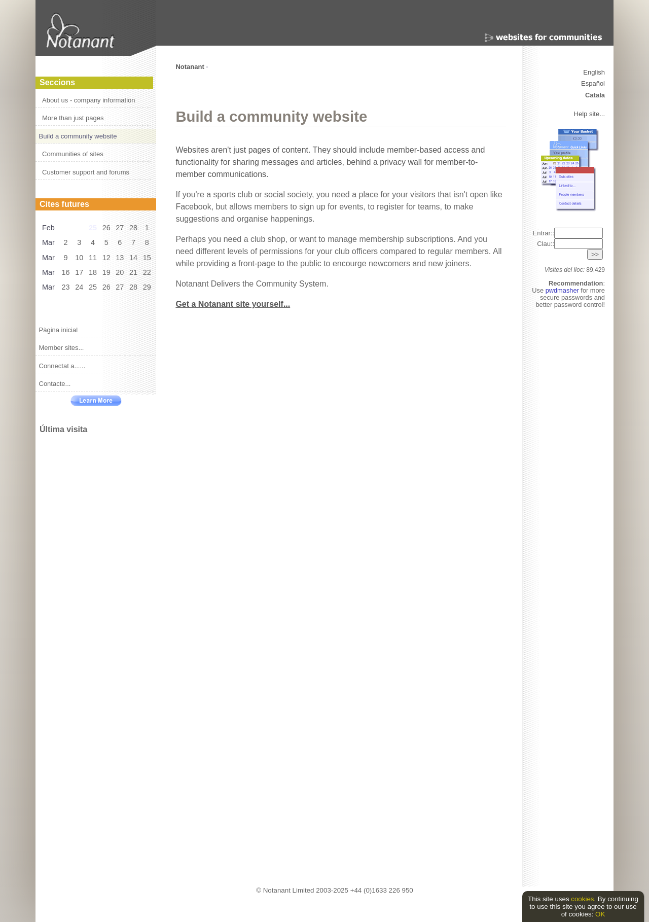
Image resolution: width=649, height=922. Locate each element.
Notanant (189, 66)
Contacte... (55, 383)
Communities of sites (72, 154)
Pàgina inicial (58, 330)
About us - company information (88, 100)
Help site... (589, 114)
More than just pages (72, 118)
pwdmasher (563, 290)
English (594, 72)
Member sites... (61, 347)
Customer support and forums (85, 172)
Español (593, 83)
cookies (582, 899)
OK (600, 914)
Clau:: (570, 243)
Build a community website (78, 136)
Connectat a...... (62, 366)
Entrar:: (567, 233)
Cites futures (64, 204)
